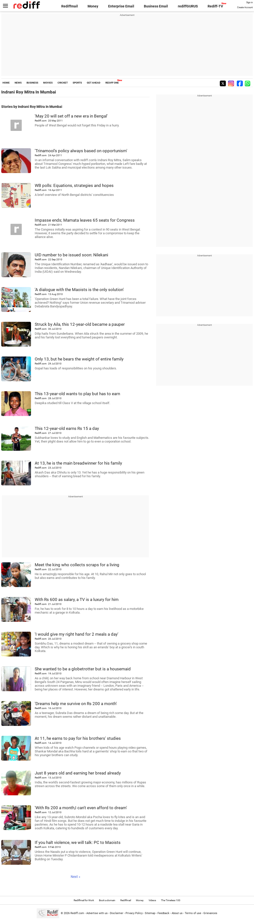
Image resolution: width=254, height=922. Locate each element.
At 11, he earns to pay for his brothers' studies (78, 738)
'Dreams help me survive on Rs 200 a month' (76, 703)
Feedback (163, 913)
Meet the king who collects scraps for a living (77, 564)
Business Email (156, 6)
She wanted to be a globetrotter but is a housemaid (83, 668)
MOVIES (48, 82)
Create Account (245, 7)
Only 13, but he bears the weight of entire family (79, 359)
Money (93, 6)
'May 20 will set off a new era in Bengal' (71, 116)
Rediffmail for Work (84, 900)
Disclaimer (116, 913)
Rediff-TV (215, 6)
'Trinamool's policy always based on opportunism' (81, 150)
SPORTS (77, 82)
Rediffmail (69, 6)
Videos (152, 900)
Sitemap (150, 913)
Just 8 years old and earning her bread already (78, 773)
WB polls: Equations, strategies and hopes (74, 185)
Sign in (249, 2)
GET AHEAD (93, 82)
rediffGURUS (188, 6)
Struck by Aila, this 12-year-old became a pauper (80, 324)
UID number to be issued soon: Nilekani (71, 254)
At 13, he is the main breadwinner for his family (78, 463)
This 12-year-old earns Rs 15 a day (67, 428)
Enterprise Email (121, 6)
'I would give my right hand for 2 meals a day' (76, 634)
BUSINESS (32, 82)
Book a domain (107, 900)
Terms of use (193, 913)
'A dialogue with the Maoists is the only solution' (79, 289)
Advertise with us (97, 913)
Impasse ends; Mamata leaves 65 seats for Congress (85, 220)
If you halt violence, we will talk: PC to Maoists (78, 842)
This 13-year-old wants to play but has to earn (77, 393)
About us (177, 913)
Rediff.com (77, 913)
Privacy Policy (134, 913)
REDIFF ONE (112, 82)
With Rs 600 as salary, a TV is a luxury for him (77, 599)
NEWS (18, 82)
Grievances (210, 913)
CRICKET (63, 82)
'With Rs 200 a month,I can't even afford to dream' (81, 807)
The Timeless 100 (170, 900)
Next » (75, 877)
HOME (6, 82)
